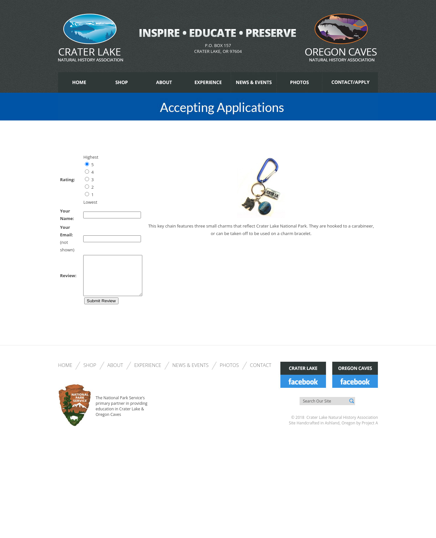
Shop (89, 373)
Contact (261, 373)
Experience (147, 373)
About (115, 373)
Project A (369, 431)
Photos (229, 373)
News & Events (190, 373)
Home (65, 373)
